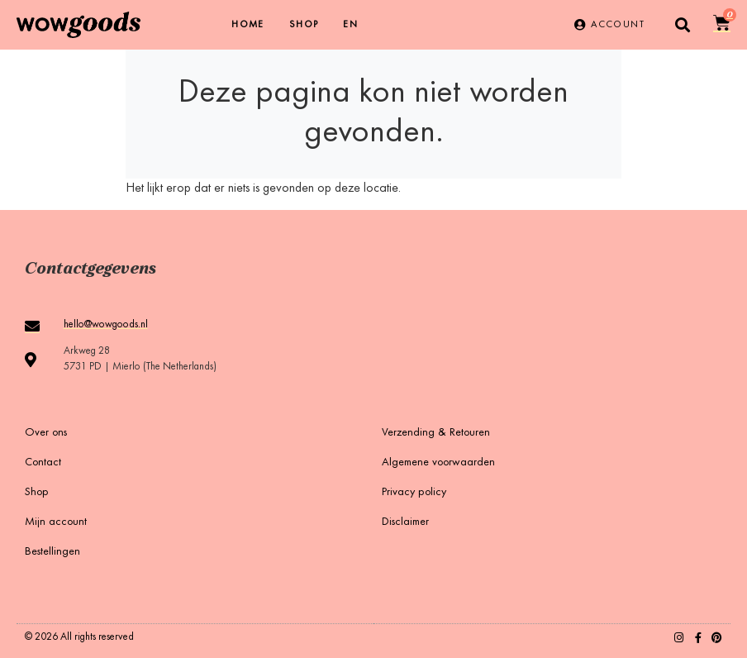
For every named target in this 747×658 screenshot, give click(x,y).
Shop (304, 25)
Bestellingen (52, 552)
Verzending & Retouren (436, 433)
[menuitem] (350, 24)
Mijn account (56, 522)
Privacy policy (414, 492)
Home (247, 25)
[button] (683, 25)
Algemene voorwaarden (438, 463)
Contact (43, 463)
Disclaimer (405, 522)
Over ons (46, 433)
